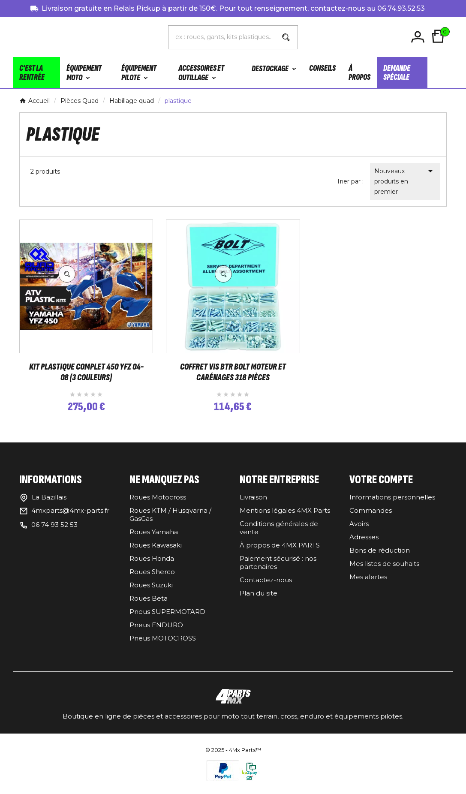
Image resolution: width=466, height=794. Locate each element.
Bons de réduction (379, 557)
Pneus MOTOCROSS (162, 645)
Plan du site (258, 600)
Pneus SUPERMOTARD (167, 618)
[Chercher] (221, 37)
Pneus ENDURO (156, 631)
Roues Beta (148, 605)
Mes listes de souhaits (384, 570)
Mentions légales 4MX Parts (285, 517)
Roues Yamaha (153, 538)
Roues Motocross (157, 503)
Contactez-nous (266, 586)
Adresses (364, 543)
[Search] (286, 37)
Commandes (370, 517)
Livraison (253, 503)
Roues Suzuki (151, 591)
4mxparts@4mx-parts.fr (70, 517)
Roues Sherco (152, 578)
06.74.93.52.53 (401, 8)
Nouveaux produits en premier (405, 180)
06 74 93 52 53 (54, 531)
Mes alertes (368, 583)
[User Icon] (419, 37)
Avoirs (359, 530)
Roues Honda (151, 565)
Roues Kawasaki (155, 551)
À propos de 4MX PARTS (280, 551)
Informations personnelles (392, 503)
